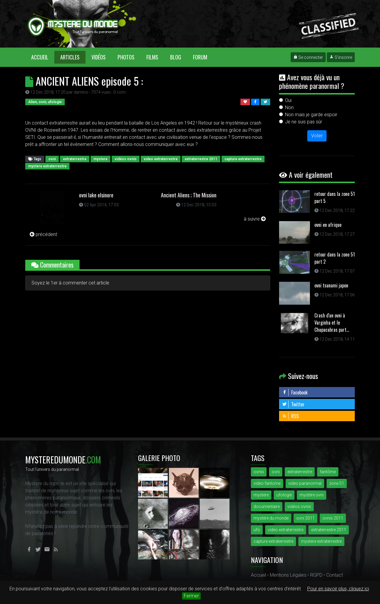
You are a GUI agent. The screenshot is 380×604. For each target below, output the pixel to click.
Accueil (42, 57)
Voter (317, 136)
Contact (334, 575)
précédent (43, 234)
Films (152, 57)
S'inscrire (341, 57)
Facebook (295, 392)
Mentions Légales (288, 575)
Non (289, 107)
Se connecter (308, 57)
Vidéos (98, 57)
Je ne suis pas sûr (303, 122)
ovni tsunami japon (331, 285)
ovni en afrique (327, 224)
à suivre (255, 219)
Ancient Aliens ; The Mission (188, 195)
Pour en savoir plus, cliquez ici (338, 589)
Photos (126, 57)
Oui (288, 100)
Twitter (293, 404)
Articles (70, 57)
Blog (175, 57)
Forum (200, 57)
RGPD (316, 575)
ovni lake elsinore (96, 195)
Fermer (191, 596)
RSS (290, 416)
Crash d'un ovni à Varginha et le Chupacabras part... (331, 322)
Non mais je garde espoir (311, 114)
